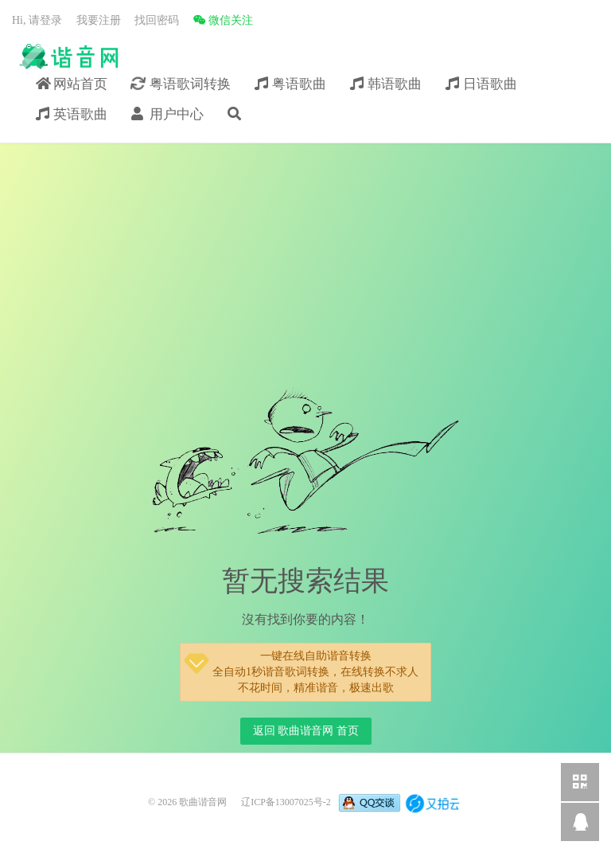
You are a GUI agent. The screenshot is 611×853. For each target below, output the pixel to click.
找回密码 (156, 20)
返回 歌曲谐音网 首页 (306, 731)
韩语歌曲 (386, 84)
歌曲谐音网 (67, 56)
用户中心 (167, 114)
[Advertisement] (305, 266)
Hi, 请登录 (37, 20)
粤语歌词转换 (180, 83)
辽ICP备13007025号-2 (286, 802)
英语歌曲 (71, 114)
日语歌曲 (481, 84)
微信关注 (223, 20)
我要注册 (98, 20)
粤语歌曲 (290, 84)
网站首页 (71, 84)
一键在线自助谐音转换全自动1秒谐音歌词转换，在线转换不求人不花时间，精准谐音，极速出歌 (299, 671)
